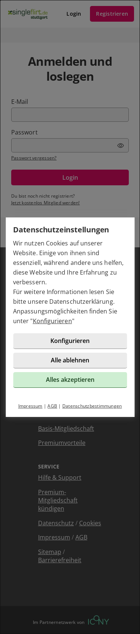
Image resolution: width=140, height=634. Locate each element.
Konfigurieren (52, 321)
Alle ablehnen (70, 360)
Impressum (30, 406)
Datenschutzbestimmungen (92, 406)
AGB (52, 406)
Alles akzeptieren (70, 379)
